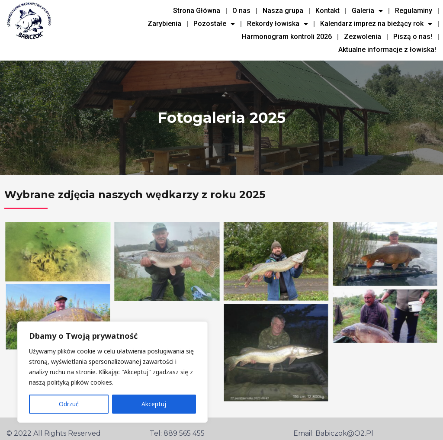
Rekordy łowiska (277, 23)
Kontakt (327, 10)
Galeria (367, 10)
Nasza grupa (283, 10)
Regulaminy (413, 10)
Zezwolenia (362, 36)
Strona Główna (196, 10)
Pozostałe (214, 23)
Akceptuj (153, 404)
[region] (112, 372)
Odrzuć (69, 404)
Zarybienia (164, 23)
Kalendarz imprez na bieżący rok (376, 23)
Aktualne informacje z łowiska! (387, 49)
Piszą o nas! (412, 36)
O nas (241, 10)
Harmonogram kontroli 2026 (287, 36)
